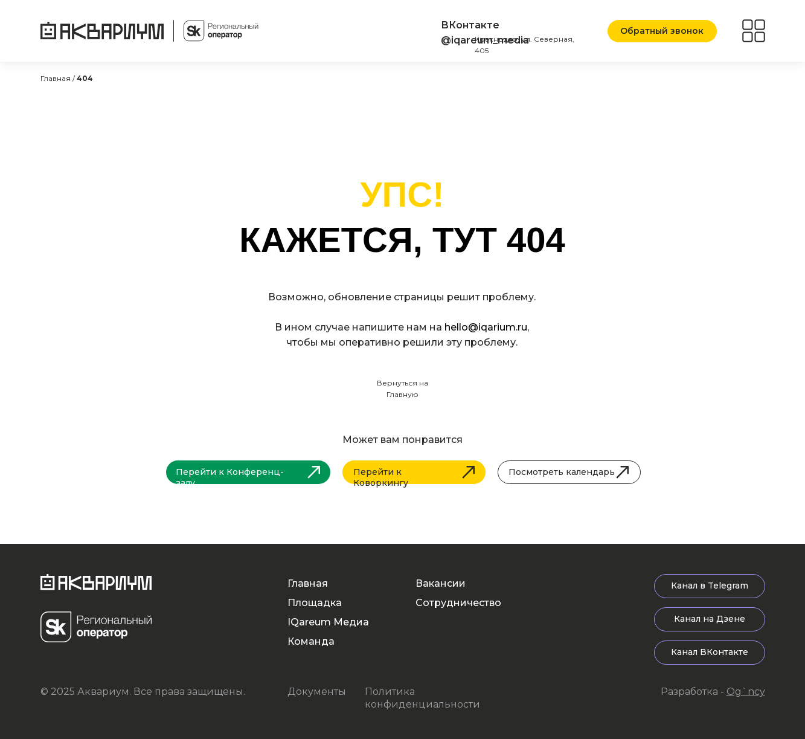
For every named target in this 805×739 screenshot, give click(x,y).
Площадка (314, 602)
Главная (307, 583)
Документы (316, 691)
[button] (662, 31)
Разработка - (713, 691)
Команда (311, 641)
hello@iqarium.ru (485, 327)
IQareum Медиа (328, 622)
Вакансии (440, 583)
